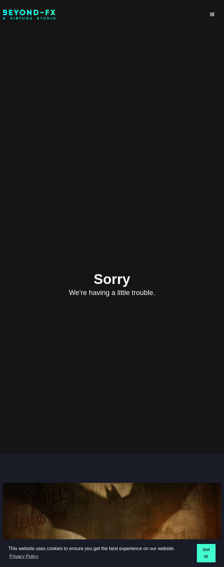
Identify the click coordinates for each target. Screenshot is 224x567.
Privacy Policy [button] (23, 556)
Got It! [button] (206, 553)
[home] (103, 15)
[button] (212, 14)
